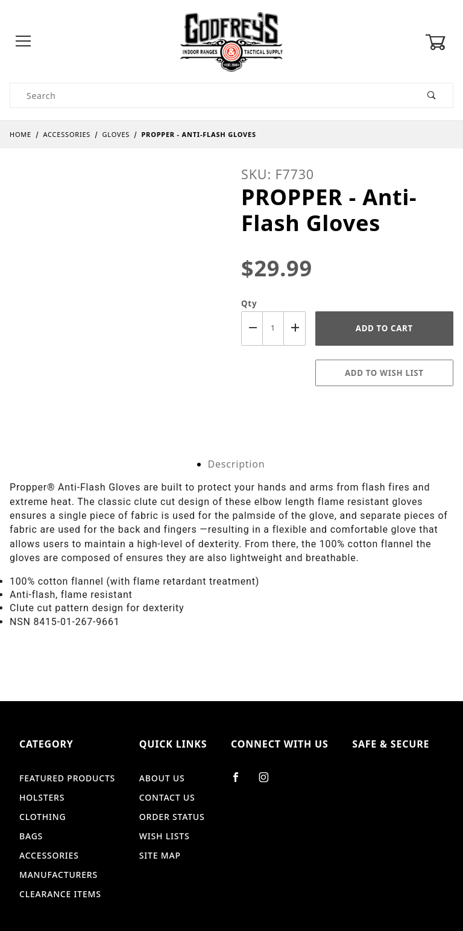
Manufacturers (58, 874)
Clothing (42, 816)
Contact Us (167, 797)
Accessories (49, 855)
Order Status (172, 816)
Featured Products (67, 778)
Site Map (160, 855)
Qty (249, 303)
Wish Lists (164, 836)
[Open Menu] (24, 42)
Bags (31, 836)
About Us (162, 778)
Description (236, 464)
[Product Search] (210, 95)
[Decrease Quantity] (252, 328)
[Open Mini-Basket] (439, 42)
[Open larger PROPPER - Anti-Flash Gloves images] (116, 272)
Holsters (42, 797)
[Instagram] (269, 782)
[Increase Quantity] (295, 328)
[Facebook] (241, 782)
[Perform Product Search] (432, 95)
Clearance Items (60, 894)
